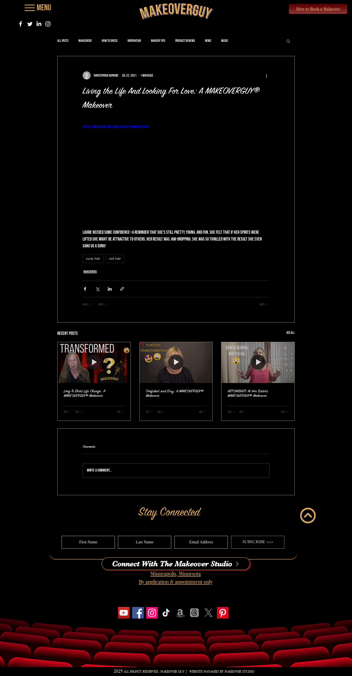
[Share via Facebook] (85, 288)
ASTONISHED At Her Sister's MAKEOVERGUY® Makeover (248, 393)
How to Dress (109, 41)
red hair (115, 258)
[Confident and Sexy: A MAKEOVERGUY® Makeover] (176, 362)
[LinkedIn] (38, 23)
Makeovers (85, 41)
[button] (288, 41)
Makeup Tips (158, 41)
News (208, 41)
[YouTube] (124, 613)
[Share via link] (122, 288)
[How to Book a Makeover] (318, 9)
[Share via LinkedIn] (109, 288)
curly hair (93, 258)
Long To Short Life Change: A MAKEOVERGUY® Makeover (84, 393)
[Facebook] (20, 23)
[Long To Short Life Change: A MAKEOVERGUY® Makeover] (94, 362)
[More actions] (266, 75)
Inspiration (134, 41)
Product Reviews (185, 41)
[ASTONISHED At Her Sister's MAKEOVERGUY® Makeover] (257, 362)
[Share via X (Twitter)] (97, 288)
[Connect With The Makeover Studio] (176, 563)
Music (224, 41)
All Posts (62, 41)
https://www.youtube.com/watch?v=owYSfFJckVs (116, 127)
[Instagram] (47, 23)
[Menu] (37, 7)
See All (290, 333)
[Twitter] (29, 23)
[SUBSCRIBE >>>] (257, 542)
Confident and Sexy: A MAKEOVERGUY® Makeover (175, 393)
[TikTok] (166, 613)
